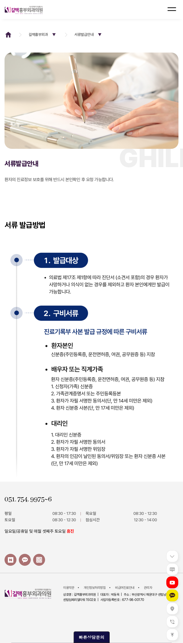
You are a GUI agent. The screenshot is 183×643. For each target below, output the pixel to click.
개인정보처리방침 (95, 588)
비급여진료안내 (124, 588)
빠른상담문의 (91, 637)
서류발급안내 (88, 34)
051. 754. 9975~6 (28, 499)
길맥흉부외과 (43, 34)
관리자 (148, 588)
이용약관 (68, 588)
